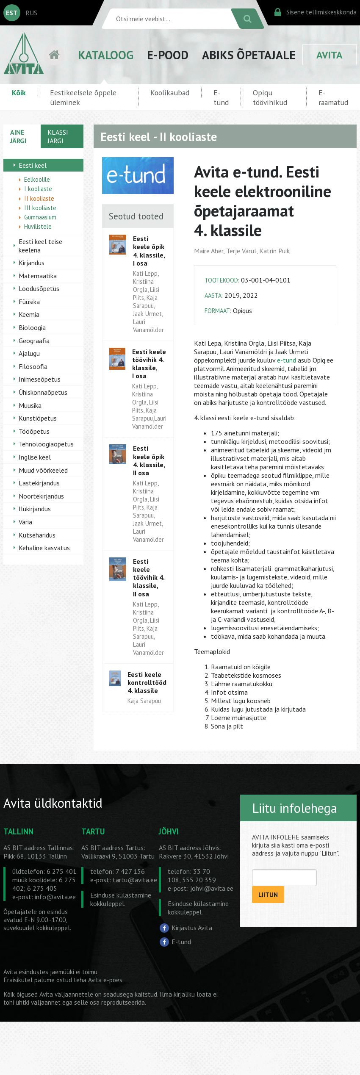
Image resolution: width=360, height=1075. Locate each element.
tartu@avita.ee (135, 880)
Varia (25, 522)
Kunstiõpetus (38, 418)
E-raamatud (333, 97)
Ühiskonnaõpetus (43, 392)
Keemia (29, 314)
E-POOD (167, 55)
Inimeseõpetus (40, 379)
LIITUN (268, 895)
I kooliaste (38, 189)
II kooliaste (39, 198)
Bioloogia (32, 327)
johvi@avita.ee (211, 888)
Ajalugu (29, 353)
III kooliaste (40, 208)
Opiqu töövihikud (270, 97)
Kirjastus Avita (192, 927)
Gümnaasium (40, 217)
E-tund (221, 97)
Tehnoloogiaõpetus (46, 444)
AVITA (329, 54)
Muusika (30, 405)
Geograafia (34, 340)
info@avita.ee (55, 896)
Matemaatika (38, 276)
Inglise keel (35, 457)
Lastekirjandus (39, 483)
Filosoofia (33, 366)
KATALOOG (105, 55)
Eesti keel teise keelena (40, 245)
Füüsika (29, 301)
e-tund (286, 360)
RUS (31, 12)
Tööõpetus (34, 431)
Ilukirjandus (35, 508)
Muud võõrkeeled (43, 470)
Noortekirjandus (41, 496)
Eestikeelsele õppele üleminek (83, 97)
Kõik (19, 92)
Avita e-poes (105, 980)
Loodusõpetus (39, 288)
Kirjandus (31, 262)
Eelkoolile (37, 179)
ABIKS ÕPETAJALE (249, 55)
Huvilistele (38, 226)
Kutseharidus (37, 535)
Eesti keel (33, 165)
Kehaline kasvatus (44, 547)
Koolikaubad (169, 92)
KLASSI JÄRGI (57, 136)
